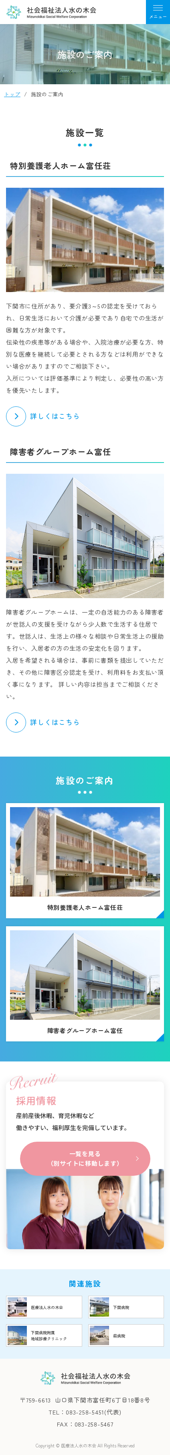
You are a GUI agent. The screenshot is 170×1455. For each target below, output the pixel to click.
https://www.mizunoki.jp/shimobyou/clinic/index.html (44, 1335)
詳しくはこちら (55, 416)
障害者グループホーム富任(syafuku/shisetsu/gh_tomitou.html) (85, 983)
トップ (12, 94)
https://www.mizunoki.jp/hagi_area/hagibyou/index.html (126, 1335)
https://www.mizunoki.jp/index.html (44, 1307)
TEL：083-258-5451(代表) (85, 1412)
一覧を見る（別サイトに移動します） (85, 1158)
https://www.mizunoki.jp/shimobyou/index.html (126, 1307)
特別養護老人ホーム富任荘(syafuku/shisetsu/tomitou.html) (85, 860)
